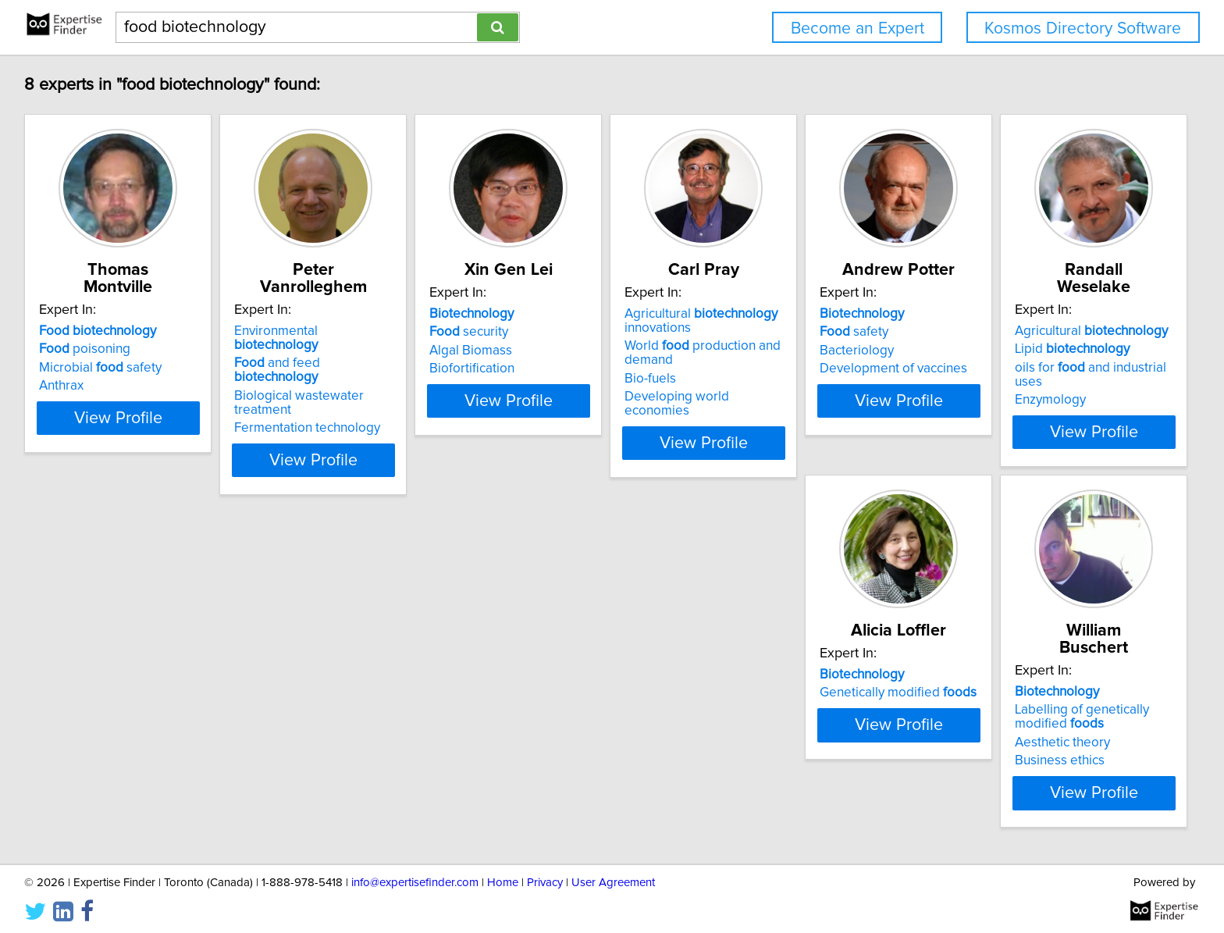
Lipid (98, 689)
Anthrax (63, 368)
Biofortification (552, 368)
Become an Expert (857, 28)
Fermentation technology (349, 368)
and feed (362, 332)
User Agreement (613, 876)
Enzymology (76, 726)
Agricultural (117, 671)
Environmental (361, 314)
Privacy (545, 876)
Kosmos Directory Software (1082, 28)
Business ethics (555, 740)
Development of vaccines (1052, 368)
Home (502, 876)
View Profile (140, 428)
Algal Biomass (551, 351)
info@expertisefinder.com (415, 876)
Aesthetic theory (557, 722)
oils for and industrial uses (132, 708)
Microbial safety (102, 351)
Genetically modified (354, 689)
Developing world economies (830, 397)
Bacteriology (1015, 351)
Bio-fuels (769, 379)
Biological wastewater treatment (370, 351)
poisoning (87, 332)
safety (1012, 332)
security (549, 332)
